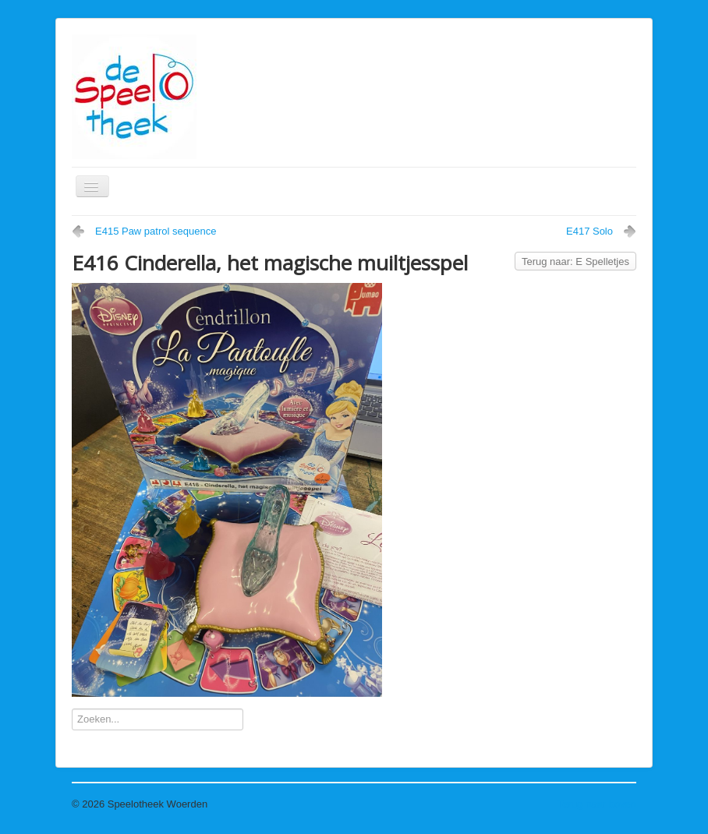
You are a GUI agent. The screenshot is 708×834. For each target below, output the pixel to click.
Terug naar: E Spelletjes (575, 261)
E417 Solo (589, 231)
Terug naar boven (597, 804)
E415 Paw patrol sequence (155, 231)
